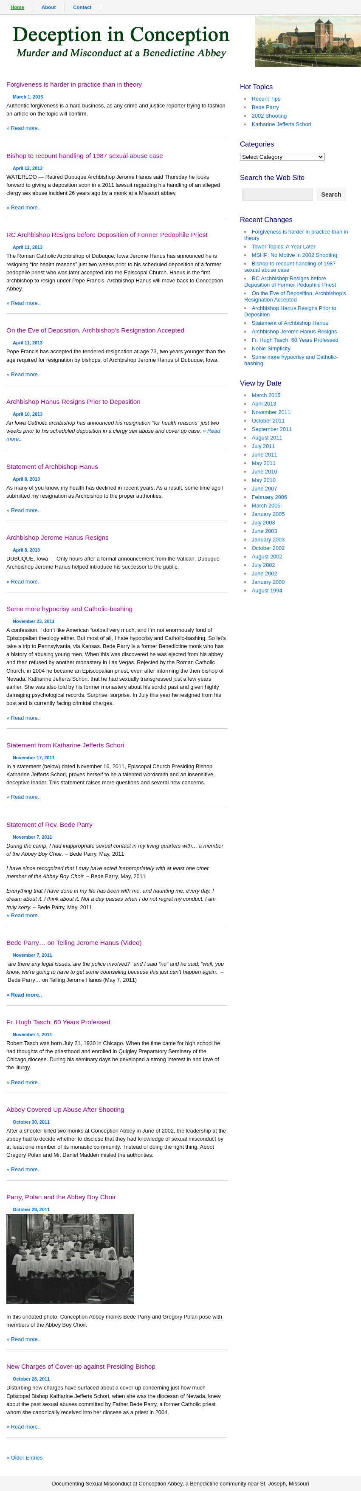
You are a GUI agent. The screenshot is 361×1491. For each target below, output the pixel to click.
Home (17, 7)
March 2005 (266, 505)
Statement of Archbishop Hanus (52, 466)
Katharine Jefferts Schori (281, 124)
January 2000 (268, 582)
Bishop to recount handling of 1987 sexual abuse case (84, 155)
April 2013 (264, 403)
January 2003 (268, 539)
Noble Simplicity (271, 348)
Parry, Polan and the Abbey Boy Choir (61, 1197)
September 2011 (272, 429)
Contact (82, 7)
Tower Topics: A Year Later (284, 246)
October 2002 (268, 548)
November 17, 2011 (34, 755)
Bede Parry (265, 107)
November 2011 (271, 412)
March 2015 (266, 395)
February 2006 (269, 497)
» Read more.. (23, 128)
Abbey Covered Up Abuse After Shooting (65, 1109)
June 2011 (264, 454)
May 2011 (264, 463)
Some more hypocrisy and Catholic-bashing (69, 608)
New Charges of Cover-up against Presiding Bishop (80, 1366)
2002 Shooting (269, 116)
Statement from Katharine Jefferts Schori (65, 745)
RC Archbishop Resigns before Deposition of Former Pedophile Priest (107, 234)
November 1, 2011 (32, 1032)
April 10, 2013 (27, 411)
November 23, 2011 (34, 619)
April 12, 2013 (27, 166)
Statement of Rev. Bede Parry (49, 824)
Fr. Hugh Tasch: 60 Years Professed (58, 1022)
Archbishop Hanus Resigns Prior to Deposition (73, 401)
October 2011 (268, 420)
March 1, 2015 (28, 94)
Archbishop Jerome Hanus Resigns (57, 537)
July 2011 (263, 446)
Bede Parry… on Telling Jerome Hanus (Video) (74, 942)
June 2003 (264, 531)
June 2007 (264, 488)
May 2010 (264, 480)
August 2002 (267, 556)
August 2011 (267, 437)
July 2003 (263, 522)
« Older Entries (24, 1457)
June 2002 (264, 573)
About (49, 7)
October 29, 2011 (31, 1207)
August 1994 (267, 590)
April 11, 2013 (27, 245)
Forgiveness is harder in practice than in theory (74, 84)
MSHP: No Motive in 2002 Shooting (294, 255)
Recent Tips (266, 99)
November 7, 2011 (32, 834)
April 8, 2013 (26, 476)
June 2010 (264, 471)
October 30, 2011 (31, 1119)
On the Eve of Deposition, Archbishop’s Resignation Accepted (95, 330)
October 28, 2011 (31, 1376)
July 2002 (263, 565)
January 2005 (268, 514)
